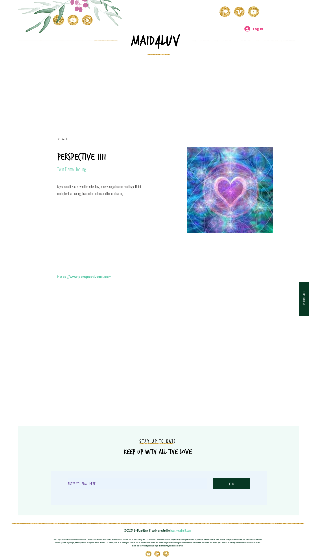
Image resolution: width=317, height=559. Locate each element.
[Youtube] (148, 554)
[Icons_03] (166, 554)
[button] (304, 299)
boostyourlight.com (181, 530)
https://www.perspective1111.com (84, 277)
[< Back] (66, 139)
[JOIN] (231, 483)
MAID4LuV (155, 41)
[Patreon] (157, 554)
